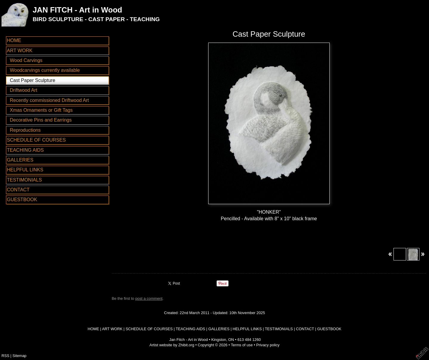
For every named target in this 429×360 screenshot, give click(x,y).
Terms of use (242, 345)
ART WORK (20, 50)
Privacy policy (268, 345)
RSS (5, 355)
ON (231, 339)
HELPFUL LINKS (25, 169)
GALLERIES (20, 159)
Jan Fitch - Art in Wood (188, 339)
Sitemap (20, 355)
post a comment (148, 298)
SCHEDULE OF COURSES (36, 139)
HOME (14, 40)
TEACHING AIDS (25, 150)
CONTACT (18, 189)
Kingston (218, 339)
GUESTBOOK (22, 199)
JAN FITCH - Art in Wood (77, 10)
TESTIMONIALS (24, 179)
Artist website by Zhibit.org (171, 345)
